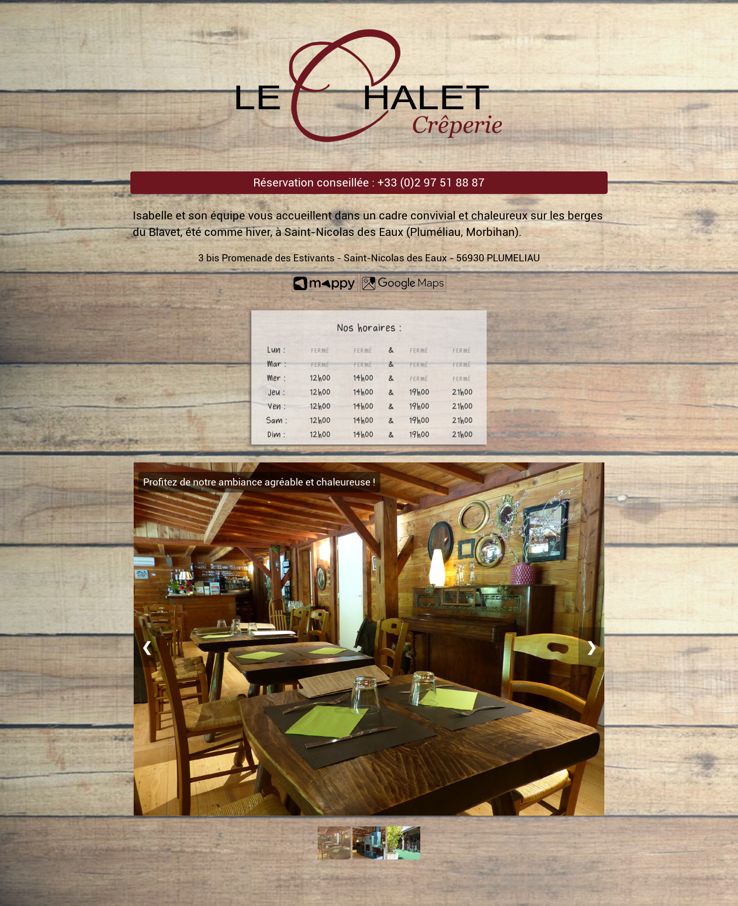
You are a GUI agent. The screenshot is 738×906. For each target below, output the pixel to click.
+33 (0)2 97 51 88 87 (431, 182)
